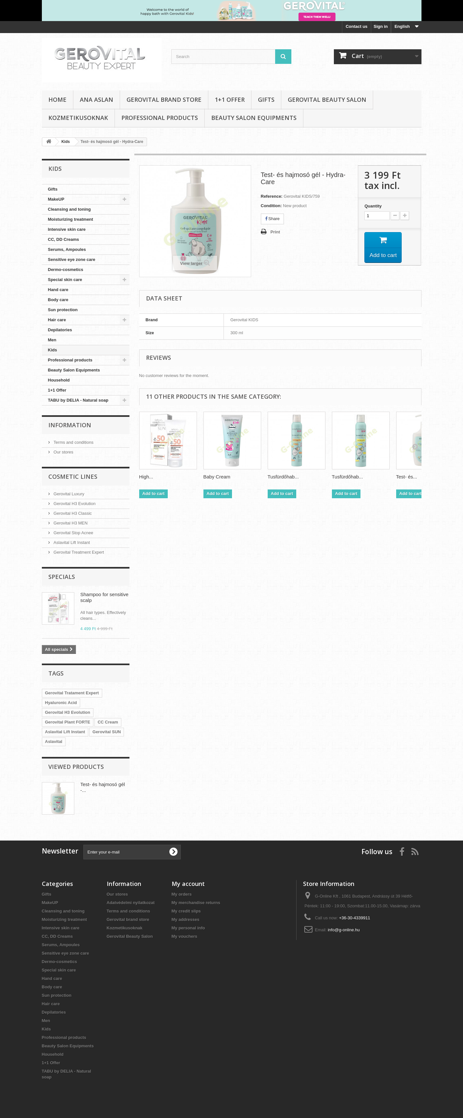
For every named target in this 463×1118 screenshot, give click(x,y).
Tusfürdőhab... (283, 476)
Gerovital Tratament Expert (72, 692)
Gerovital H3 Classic (72, 513)
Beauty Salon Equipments (254, 118)
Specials (61, 577)
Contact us (356, 26)
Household (59, 380)
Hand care (58, 289)
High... (146, 476)
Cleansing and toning (69, 209)
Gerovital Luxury (68, 493)
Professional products (159, 118)
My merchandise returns (196, 902)
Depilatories (60, 329)
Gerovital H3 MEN (70, 523)
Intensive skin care (67, 229)
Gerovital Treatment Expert (78, 552)
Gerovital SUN (106, 731)
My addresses (186, 919)
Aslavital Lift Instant (71, 542)
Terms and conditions (73, 442)
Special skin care (65, 279)
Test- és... (406, 476)
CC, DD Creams (63, 239)
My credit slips (186, 911)
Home (57, 99)
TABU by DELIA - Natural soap (78, 400)
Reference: (272, 196)
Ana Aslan (96, 99)
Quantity (373, 206)
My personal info (188, 927)
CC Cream (108, 722)
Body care (58, 299)
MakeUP (56, 199)
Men (52, 339)
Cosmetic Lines (72, 476)
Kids (52, 349)
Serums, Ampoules (67, 249)
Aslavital (53, 741)
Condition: (271, 205)
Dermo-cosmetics (65, 269)
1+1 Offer (230, 99)
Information (69, 425)
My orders (182, 894)
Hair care (57, 319)
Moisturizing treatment (70, 219)
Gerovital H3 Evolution (74, 503)
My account (188, 884)
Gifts (266, 99)
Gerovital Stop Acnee (73, 532)
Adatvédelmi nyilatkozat (131, 902)
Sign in (381, 26)
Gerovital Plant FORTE (67, 722)
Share (272, 218)
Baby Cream (216, 476)
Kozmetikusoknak (78, 118)
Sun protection (63, 309)
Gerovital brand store (164, 99)
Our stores (63, 452)
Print (275, 231)
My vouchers (184, 936)
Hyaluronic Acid (61, 702)
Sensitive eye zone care (71, 259)
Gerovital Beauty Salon (327, 99)
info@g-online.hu (343, 929)
